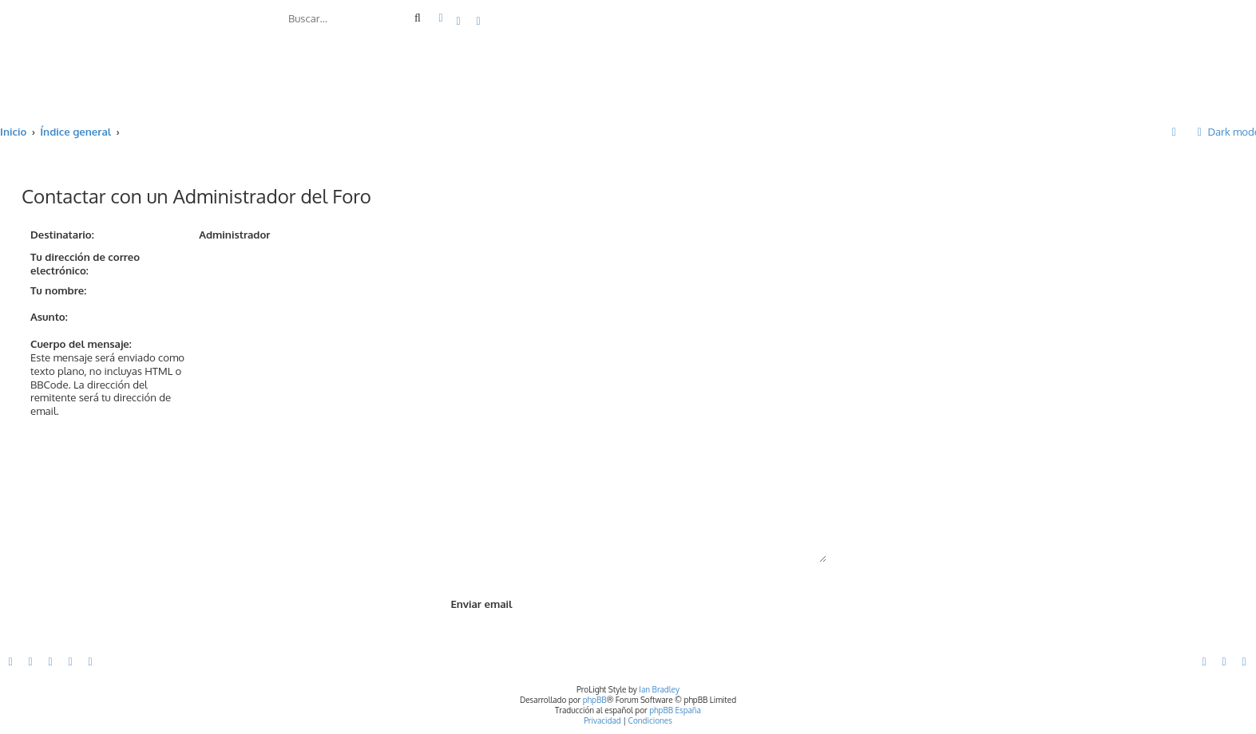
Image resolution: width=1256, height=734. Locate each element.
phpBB (595, 699)
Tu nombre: (58, 290)
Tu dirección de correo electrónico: (85, 263)
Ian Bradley (659, 689)
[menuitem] (459, 20)
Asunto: (49, 316)
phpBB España (675, 710)
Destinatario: (62, 234)
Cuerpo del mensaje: (81, 343)
